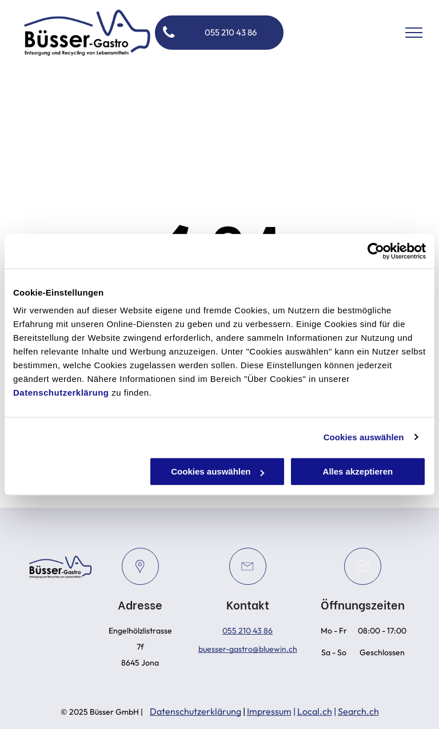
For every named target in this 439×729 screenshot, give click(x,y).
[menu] (414, 32)
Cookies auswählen (364, 437)
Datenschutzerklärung (61, 392)
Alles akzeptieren (358, 471)
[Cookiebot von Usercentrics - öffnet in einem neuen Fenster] (376, 251)
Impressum (269, 711)
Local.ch (314, 711)
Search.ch (358, 711)
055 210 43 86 (247, 631)
